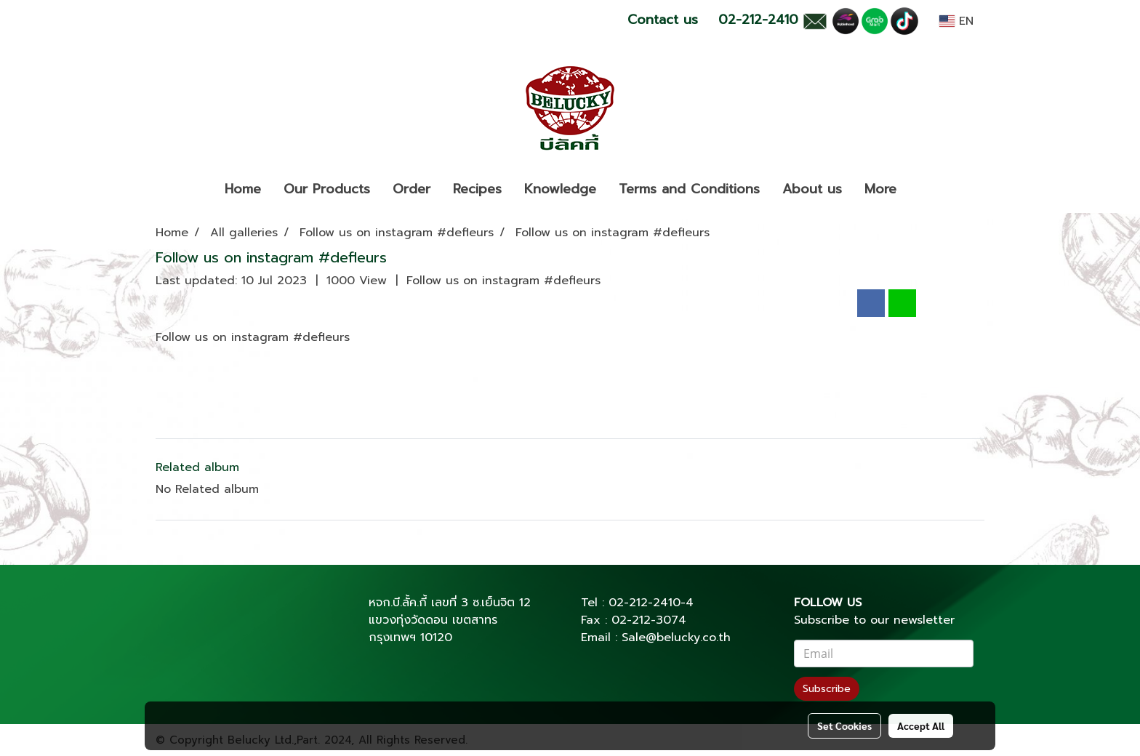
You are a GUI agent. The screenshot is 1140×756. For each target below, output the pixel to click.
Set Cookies (844, 725)
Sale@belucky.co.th (676, 637)
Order (411, 189)
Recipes (477, 189)
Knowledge (560, 189)
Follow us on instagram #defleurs (503, 280)
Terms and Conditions (689, 189)
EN (956, 21)
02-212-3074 (648, 620)
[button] (920, 190)
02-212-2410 (645, 602)
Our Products (327, 189)
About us (812, 189)
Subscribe (827, 688)
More (880, 189)
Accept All (920, 725)
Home (243, 189)
